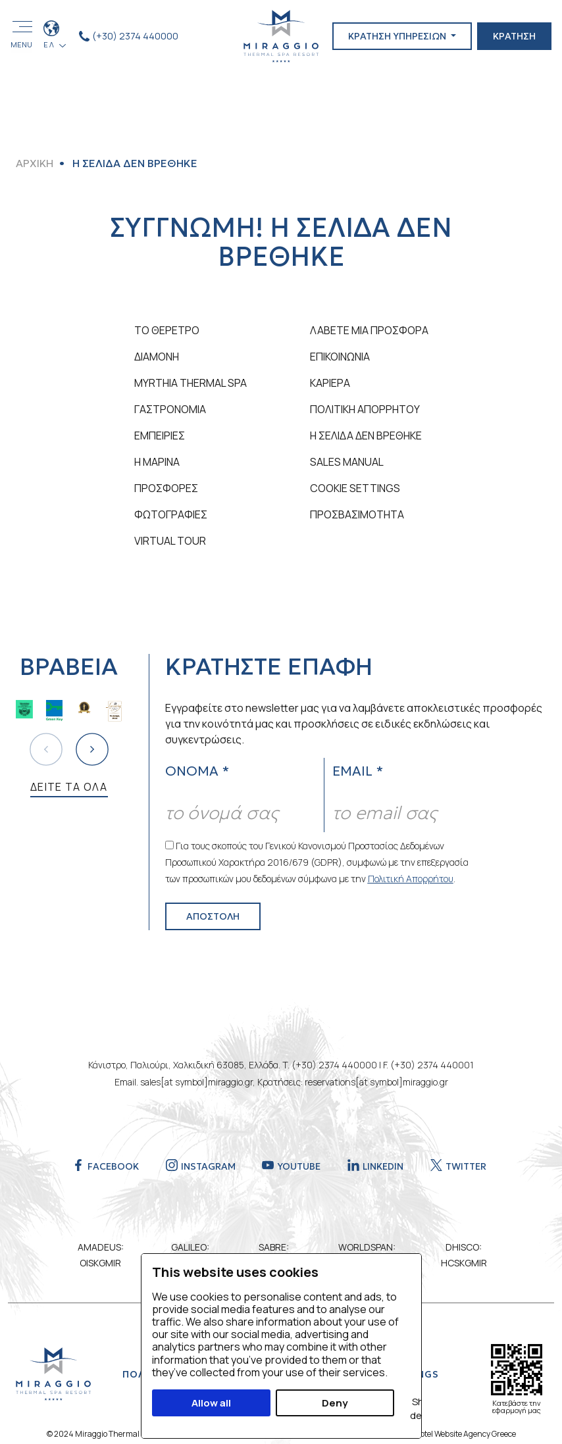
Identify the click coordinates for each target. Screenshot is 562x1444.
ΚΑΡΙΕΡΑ (330, 383)
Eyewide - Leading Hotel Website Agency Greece (432, 1433)
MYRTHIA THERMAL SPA (190, 383)
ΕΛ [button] (50, 44)
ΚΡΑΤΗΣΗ (514, 36)
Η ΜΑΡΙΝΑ (157, 462)
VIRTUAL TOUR (170, 541)
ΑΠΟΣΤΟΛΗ (213, 916)
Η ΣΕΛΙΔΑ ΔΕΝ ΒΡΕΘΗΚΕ (366, 435)
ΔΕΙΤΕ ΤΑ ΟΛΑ (69, 787)
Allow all (211, 1403)
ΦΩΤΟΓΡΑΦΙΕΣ (170, 514)
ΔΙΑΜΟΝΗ (156, 356)
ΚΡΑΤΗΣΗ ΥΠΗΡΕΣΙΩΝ (398, 36)
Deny (334, 1403)
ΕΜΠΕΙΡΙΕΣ (159, 435)
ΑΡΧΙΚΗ (35, 163)
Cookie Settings (355, 488)
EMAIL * (357, 771)
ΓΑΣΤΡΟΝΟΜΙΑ (170, 409)
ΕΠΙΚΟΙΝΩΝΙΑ (340, 356)
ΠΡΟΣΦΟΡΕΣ (166, 488)
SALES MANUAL (347, 462)
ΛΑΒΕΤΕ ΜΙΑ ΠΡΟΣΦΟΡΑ (369, 330)
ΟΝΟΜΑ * (197, 771)
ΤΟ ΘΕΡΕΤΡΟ (166, 330)
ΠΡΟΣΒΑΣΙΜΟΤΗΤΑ (357, 514)
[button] (92, 749)
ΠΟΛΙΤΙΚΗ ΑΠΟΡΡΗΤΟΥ (365, 409)
